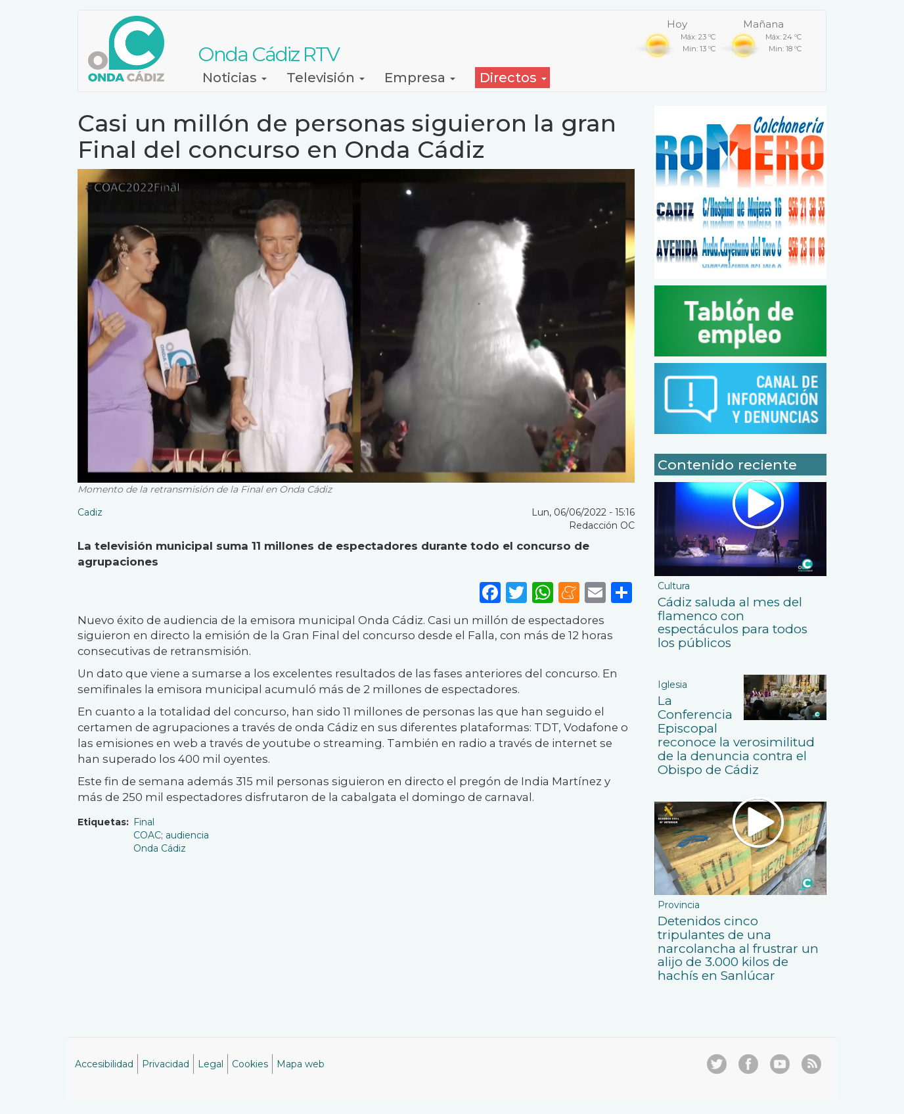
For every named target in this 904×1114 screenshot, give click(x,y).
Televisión (325, 77)
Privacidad (165, 1064)
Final (143, 822)
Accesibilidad (104, 1064)
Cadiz (90, 512)
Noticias (234, 77)
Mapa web (301, 1064)
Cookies (250, 1064)
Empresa (419, 77)
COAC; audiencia (171, 835)
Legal (210, 1064)
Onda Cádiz (159, 848)
